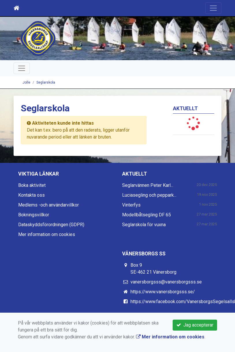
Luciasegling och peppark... (149, 195)
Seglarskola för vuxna (144, 224)
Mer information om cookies (46, 234)
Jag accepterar (194, 325)
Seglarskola (45, 82)
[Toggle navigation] (213, 8)
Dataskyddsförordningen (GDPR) (51, 224)
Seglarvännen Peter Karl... (147, 185)
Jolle (26, 82)
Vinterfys (131, 205)
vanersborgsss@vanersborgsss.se (166, 282)
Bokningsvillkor (33, 215)
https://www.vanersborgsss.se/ (162, 291)
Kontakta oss (31, 195)
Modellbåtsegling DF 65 (146, 215)
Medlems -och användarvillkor (48, 205)
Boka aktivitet (32, 185)
